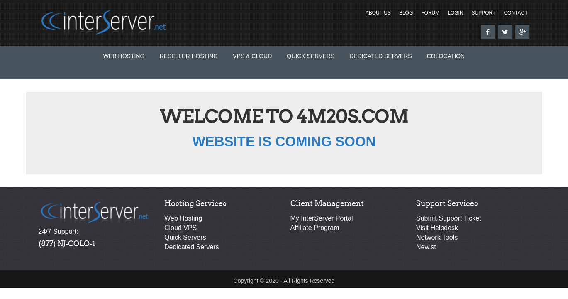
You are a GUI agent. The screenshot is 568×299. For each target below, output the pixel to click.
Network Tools (437, 237)
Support (484, 13)
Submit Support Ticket (448, 218)
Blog (406, 13)
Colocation (446, 56)
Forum (430, 13)
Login (455, 13)
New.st (426, 246)
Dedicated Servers (380, 56)
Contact (515, 13)
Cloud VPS (180, 227)
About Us (378, 13)
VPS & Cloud (252, 56)
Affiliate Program (314, 227)
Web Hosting (124, 56)
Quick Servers (310, 56)
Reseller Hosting (188, 56)
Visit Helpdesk (437, 227)
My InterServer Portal (321, 218)
